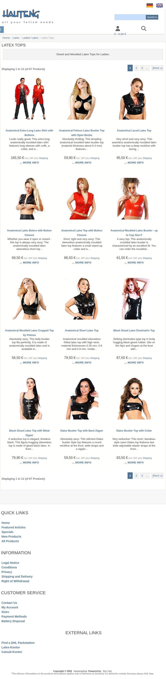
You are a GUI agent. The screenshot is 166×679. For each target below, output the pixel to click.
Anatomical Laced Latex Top (134, 130)
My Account (9, 607)
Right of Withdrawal (15, 581)
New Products (11, 536)
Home (6, 37)
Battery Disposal (13, 621)
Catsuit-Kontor (11, 652)
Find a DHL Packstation (17, 642)
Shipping (43, 158)
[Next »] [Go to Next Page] (157, 68)
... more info (29, 162)
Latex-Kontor (10, 647)
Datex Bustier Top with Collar (134, 430)
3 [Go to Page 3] (142, 68)
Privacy (6, 572)
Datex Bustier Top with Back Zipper (81, 430)
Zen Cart (107, 671)
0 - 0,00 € (120, 34)
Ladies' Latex (30, 37)
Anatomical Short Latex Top (82, 330)
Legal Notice (10, 562)
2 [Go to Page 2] (136, 68)
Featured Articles (13, 527)
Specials (7, 532)
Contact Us (9, 602)
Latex (16, 37)
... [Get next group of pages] (147, 68)
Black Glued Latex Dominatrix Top (134, 330)
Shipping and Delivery (17, 576)
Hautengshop (80, 671)
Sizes (5, 612)
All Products (10, 541)
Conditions (9, 567)
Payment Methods (14, 616)
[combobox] (130, 17)
